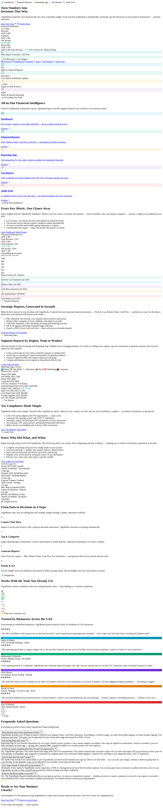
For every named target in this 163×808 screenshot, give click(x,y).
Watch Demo (23, 24)
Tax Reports (46, 61)
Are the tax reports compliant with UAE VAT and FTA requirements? (29, 748)
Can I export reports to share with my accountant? (23, 765)
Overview (6, 61)
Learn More (22, 429)
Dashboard (18, 61)
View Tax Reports (8, 429)
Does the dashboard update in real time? (19, 773)
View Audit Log (8, 461)
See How (15, 364)
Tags (36, 61)
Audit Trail (59, 61)
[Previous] (3, 709)
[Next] (3, 713)
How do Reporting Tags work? (15, 740)
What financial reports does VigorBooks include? (22, 732)
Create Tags (6, 364)
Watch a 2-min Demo (27, 800)
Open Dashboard (8, 232)
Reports (28, 61)
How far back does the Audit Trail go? (18, 756)
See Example (21, 332)
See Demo (19, 461)
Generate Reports (8, 332)
